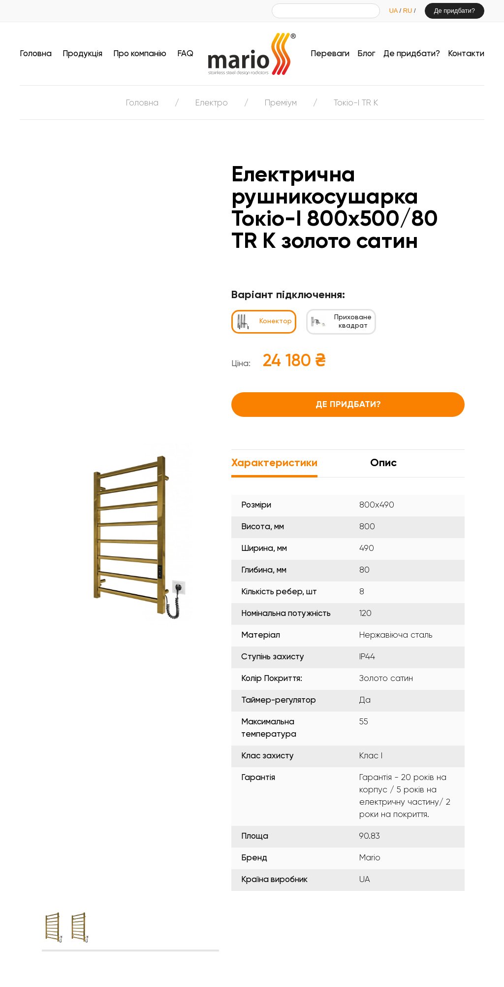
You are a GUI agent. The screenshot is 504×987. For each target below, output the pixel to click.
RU (408, 10)
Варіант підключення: (288, 295)
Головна (36, 54)
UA (394, 10)
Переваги (330, 54)
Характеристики (274, 463)
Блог (366, 54)
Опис (383, 463)
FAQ (185, 54)
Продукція (82, 54)
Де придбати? (454, 10)
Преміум (281, 103)
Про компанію (139, 54)
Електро (211, 103)
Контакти (466, 54)
